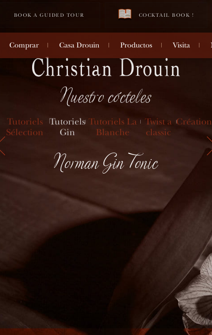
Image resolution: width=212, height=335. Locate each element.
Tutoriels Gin (67, 127)
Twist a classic (158, 127)
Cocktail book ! (156, 14)
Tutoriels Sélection (24, 127)
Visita (181, 45)
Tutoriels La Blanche (113, 127)
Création (194, 122)
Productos (136, 45)
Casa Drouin (79, 45)
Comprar (24, 45)
